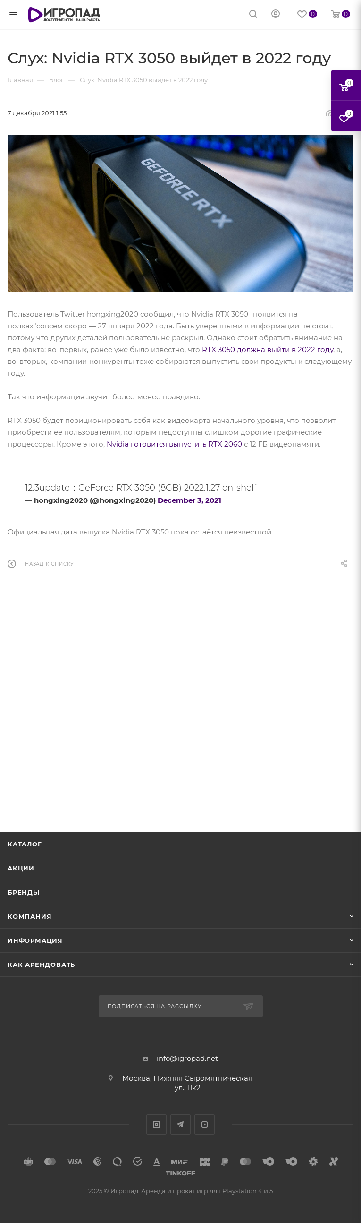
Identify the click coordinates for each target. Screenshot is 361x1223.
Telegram (180, 1124)
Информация (35, 940)
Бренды (24, 892)
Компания (29, 916)
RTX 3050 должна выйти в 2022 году (267, 349)
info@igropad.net (187, 1058)
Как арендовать (41, 964)
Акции (21, 868)
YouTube (204, 1124)
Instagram (156, 1124)
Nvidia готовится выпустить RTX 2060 (174, 443)
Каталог (25, 844)
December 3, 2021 (189, 500)
